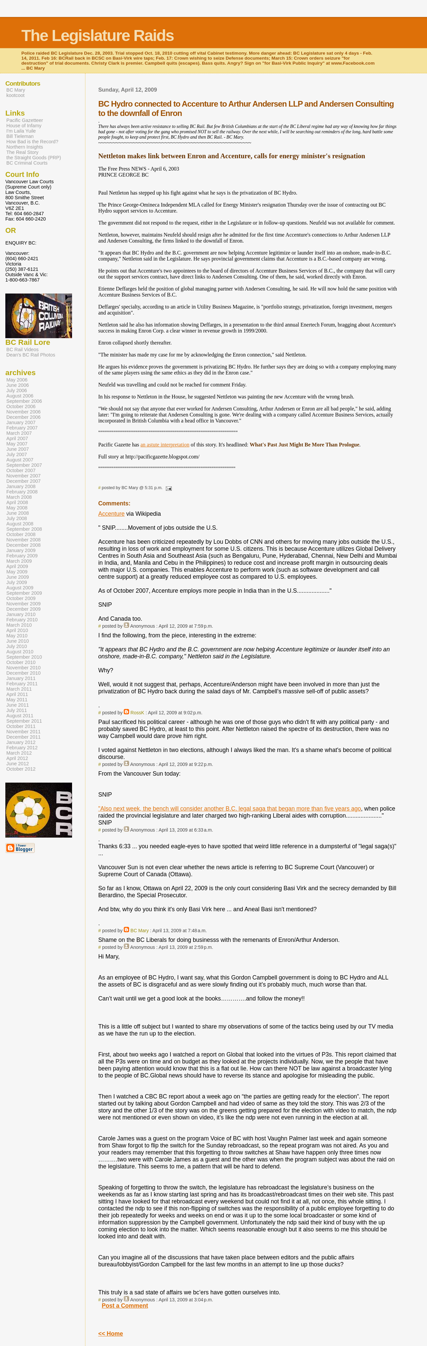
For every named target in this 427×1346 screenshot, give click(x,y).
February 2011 (22, 683)
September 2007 (24, 465)
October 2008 (21, 534)
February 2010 (22, 619)
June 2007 (17, 449)
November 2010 (23, 667)
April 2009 (17, 566)
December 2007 (23, 481)
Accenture (111, 513)
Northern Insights (24, 147)
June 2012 (17, 763)
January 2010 (21, 614)
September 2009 (24, 593)
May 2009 (16, 571)
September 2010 (24, 657)
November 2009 (23, 603)
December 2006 (23, 417)
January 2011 (21, 678)
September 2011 (24, 721)
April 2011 (17, 694)
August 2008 (19, 523)
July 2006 (16, 390)
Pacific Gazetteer (24, 120)
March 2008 (19, 497)
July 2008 (16, 518)
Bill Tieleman (20, 136)
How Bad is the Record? (32, 141)
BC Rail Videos (22, 349)
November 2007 (23, 475)
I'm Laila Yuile (21, 131)
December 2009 (23, 609)
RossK (137, 712)
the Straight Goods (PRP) (33, 157)
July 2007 (16, 454)
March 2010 (19, 625)
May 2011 (16, 699)
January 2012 (21, 742)
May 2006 (16, 379)
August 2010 (19, 651)
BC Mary (139, 930)
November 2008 (23, 539)
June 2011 (17, 705)
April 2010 (17, 630)
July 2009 (16, 582)
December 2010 (23, 673)
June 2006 (17, 385)
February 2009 (22, 555)
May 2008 (16, 507)
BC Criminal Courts (27, 163)
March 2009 (19, 561)
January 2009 (21, 550)
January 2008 (21, 486)
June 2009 (17, 577)
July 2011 (16, 710)
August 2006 (19, 395)
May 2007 (16, 443)
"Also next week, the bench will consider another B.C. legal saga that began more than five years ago (229, 808)
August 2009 (19, 587)
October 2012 (21, 769)
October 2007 (21, 470)
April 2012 (17, 758)
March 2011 (19, 689)
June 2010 (17, 641)
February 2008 (22, 491)
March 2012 (19, 753)
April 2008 (17, 502)
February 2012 (22, 747)
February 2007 (22, 427)
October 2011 (21, 726)
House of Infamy (23, 125)
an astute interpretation (164, 444)
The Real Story (22, 152)
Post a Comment (125, 1305)
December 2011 (23, 737)
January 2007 (21, 422)
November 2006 (23, 411)
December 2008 (23, 545)
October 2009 (21, 598)
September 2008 (24, 529)
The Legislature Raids (97, 35)
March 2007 (19, 433)
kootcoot (15, 95)
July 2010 (16, 646)
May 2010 (16, 635)
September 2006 (24, 401)
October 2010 (21, 662)
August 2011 (19, 715)
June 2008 (17, 513)
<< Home (110, 1333)
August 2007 (19, 459)
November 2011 (23, 731)
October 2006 (21, 406)
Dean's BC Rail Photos (30, 354)
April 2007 (17, 438)
